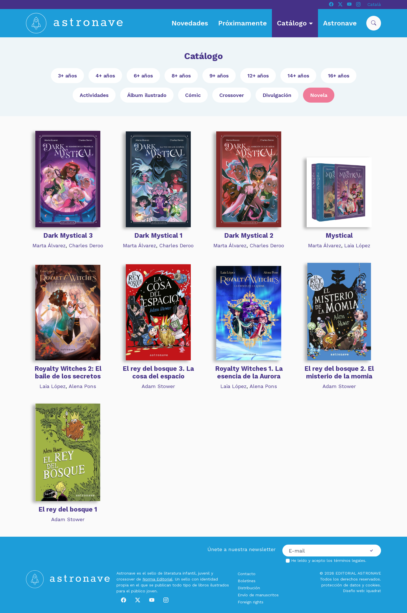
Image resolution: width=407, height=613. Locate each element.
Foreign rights (250, 602)
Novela (318, 95)
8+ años (181, 76)
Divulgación (277, 95)
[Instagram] (358, 4)
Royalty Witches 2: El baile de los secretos (67, 372)
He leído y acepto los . (328, 560)
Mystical (339, 235)
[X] (340, 4)
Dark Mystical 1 (158, 235)
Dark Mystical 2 (248, 235)
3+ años (67, 76)
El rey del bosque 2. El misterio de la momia (339, 372)
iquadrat (373, 591)
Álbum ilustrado (146, 95)
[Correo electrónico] (322, 550)
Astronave (340, 23)
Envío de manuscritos (258, 595)
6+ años (143, 76)
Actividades (94, 95)
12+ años (258, 76)
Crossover (231, 95)
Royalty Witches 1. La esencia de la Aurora (249, 372)
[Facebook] (331, 4)
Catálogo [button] (293, 23)
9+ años (219, 76)
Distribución (249, 588)
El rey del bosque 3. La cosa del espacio (158, 372)
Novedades (190, 23)
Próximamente (242, 23)
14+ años (298, 76)
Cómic (193, 95)
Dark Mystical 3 (68, 235)
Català (374, 4)
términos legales (349, 560)
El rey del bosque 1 (67, 509)
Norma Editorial (157, 579)
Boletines (247, 581)
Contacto (247, 573)
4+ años (105, 76)
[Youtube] (349, 4)
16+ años (338, 76)
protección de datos (341, 585)
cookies (372, 585)
